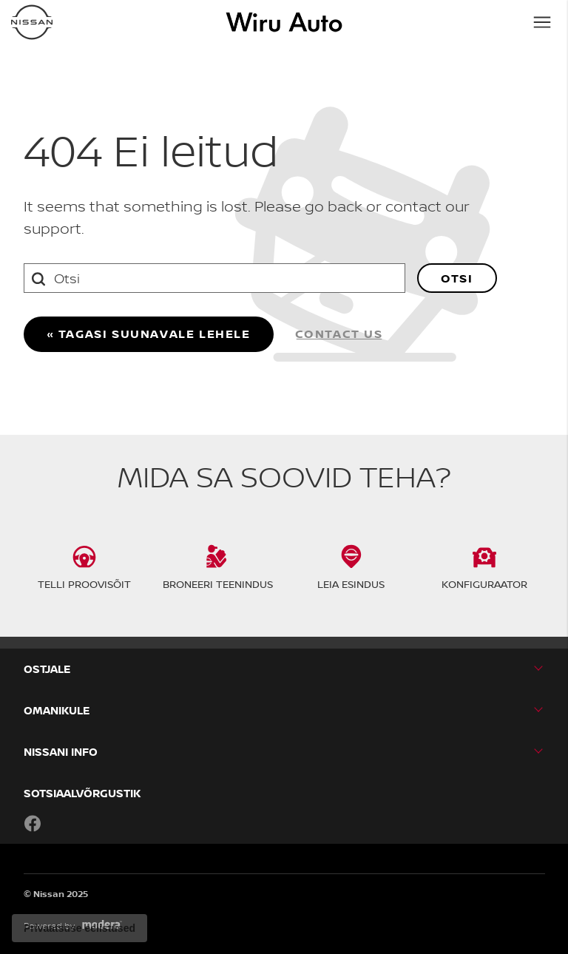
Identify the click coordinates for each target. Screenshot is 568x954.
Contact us (339, 333)
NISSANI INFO (61, 752)
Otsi (457, 278)
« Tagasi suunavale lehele (149, 333)
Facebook (32, 823)
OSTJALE (47, 669)
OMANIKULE (56, 710)
